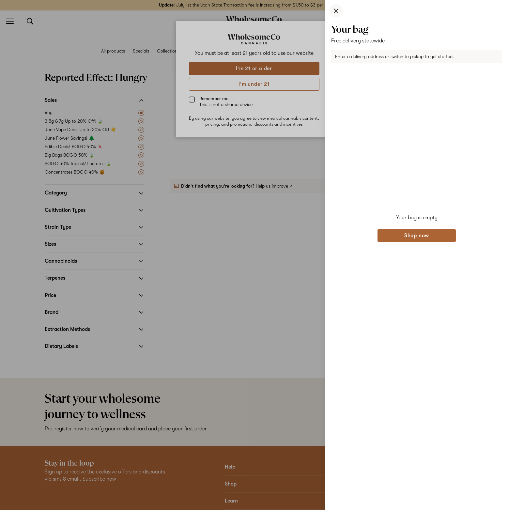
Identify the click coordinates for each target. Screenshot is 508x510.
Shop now (416, 236)
